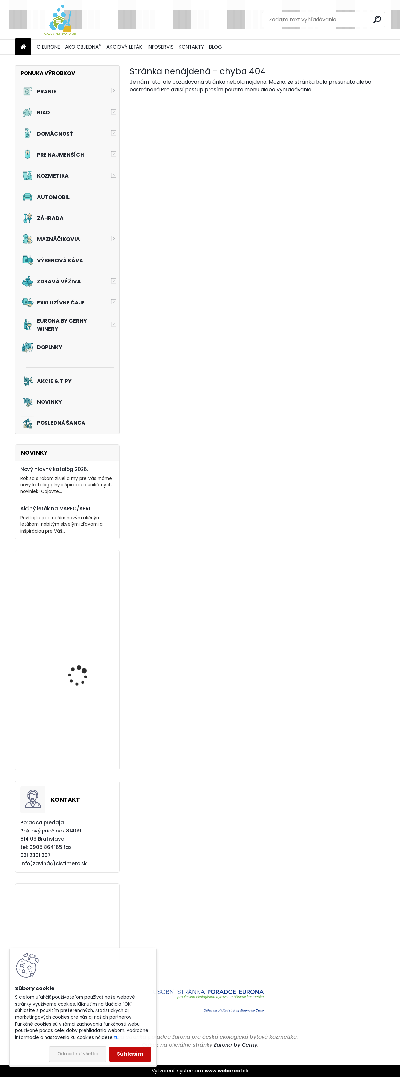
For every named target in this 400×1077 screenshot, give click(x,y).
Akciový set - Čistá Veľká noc (79, 670)
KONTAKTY (191, 46)
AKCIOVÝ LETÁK (124, 46)
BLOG (215, 46)
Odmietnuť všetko (77, 1054)
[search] (377, 19)
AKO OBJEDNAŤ (83, 46)
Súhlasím (130, 1054)
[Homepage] (23, 47)
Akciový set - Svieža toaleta (80, 738)
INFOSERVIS (160, 46)
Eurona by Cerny (235, 1044)
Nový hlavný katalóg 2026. (54, 469)
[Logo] (60, 19)
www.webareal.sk (226, 1070)
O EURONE (48, 46)
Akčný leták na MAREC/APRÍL (56, 508)
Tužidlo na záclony (79, 594)
